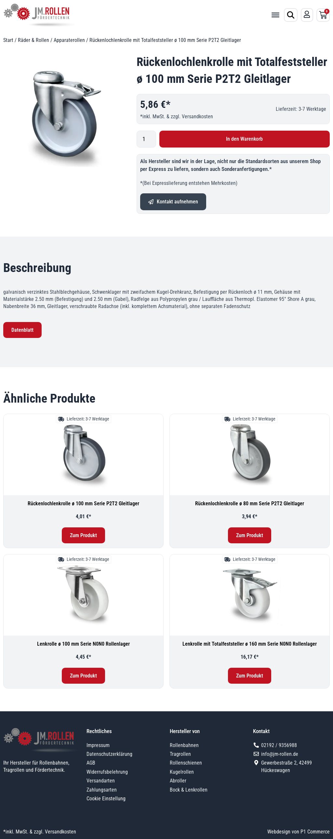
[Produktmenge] (146, 139)
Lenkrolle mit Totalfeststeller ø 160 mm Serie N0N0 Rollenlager (249, 644)
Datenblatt (22, 330)
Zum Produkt (83, 535)
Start (8, 40)
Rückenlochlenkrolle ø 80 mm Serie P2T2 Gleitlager (249, 503)
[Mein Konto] (307, 14)
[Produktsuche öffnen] (291, 15)
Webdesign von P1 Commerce (298, 832)
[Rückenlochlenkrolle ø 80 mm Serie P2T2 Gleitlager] (249, 454)
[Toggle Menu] (275, 15)
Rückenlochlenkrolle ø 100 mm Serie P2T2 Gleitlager (83, 503)
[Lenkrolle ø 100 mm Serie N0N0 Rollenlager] (83, 595)
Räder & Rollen (33, 40)
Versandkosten (197, 116)
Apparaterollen (69, 40)
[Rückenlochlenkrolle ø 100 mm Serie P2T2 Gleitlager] (83, 454)
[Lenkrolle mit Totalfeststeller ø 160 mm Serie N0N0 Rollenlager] (249, 595)
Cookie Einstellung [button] (106, 798)
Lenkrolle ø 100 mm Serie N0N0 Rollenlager (83, 644)
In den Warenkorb (244, 139)
